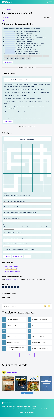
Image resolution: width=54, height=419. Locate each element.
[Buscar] (47, 2)
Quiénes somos (8, 410)
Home (3, 9)
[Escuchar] (6, 18)
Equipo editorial (17, 410)
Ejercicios (8, 9)
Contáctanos (47, 410)
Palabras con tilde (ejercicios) (13, 271)
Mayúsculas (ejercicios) (11, 269)
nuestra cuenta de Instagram (13, 279)
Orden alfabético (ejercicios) (12, 266)
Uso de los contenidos (27, 410)
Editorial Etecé (31, 414)
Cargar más (27, 356)
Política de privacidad (38, 410)
